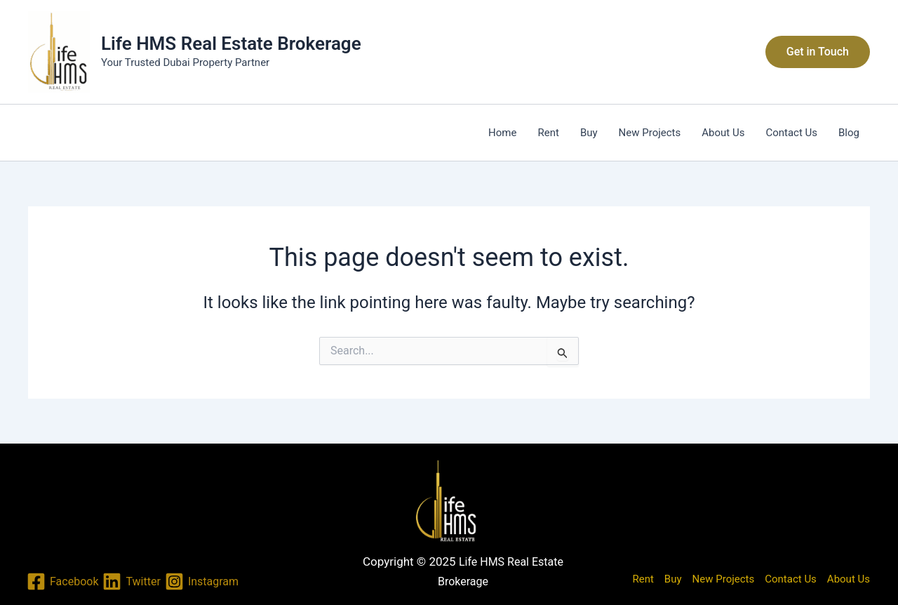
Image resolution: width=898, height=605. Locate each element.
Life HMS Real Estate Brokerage (231, 43)
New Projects (650, 132)
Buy (589, 132)
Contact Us (791, 132)
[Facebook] (62, 581)
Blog (848, 132)
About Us (723, 132)
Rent (547, 132)
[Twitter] (131, 581)
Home (502, 132)
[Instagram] (202, 581)
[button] (817, 52)
